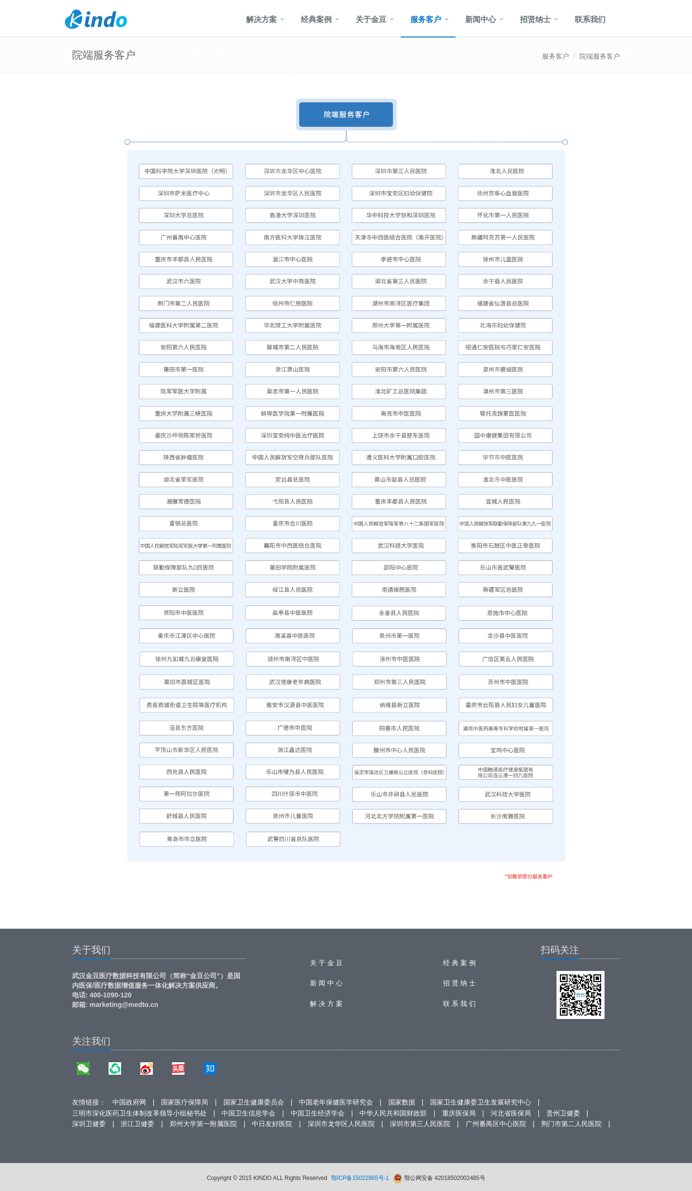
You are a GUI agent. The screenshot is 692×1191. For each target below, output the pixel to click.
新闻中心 (480, 19)
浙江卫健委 (137, 1124)
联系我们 (590, 19)
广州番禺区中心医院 (496, 1124)
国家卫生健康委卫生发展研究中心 (480, 1102)
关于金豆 (371, 19)
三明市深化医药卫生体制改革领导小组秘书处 (139, 1113)
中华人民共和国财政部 (393, 1113)
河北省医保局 (511, 1113)
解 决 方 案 (326, 1003)
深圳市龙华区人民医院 (341, 1124)
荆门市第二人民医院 (571, 1124)
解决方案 (261, 19)
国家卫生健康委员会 (253, 1102)
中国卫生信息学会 (248, 1113)
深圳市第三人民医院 (420, 1124)
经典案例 (316, 19)
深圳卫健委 (89, 1124)
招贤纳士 (535, 19)
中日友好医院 (272, 1124)
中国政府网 (129, 1102)
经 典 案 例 (459, 963)
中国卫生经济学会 (318, 1113)
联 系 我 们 (459, 1003)
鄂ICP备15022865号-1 (360, 1178)
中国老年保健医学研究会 (336, 1102)
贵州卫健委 (563, 1113)
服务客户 (425, 19)
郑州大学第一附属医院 (203, 1124)
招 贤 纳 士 (459, 983)
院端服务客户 (600, 56)
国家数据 (401, 1102)
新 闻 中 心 (326, 983)
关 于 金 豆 (326, 963)
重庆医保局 (459, 1113)
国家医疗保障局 (184, 1102)
